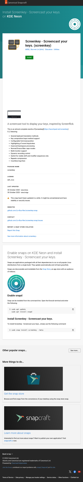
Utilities (56, 49)
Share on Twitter (70, 471)
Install (29, 57)
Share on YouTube (79, 471)
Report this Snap (13, 230)
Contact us (75, 477)
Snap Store (47, 269)
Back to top (7, 454)
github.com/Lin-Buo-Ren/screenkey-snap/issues (25, 220)
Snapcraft (44, 467)
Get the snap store (14, 393)
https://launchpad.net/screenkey (56, 129)
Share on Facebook (74, 471)
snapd (39, 467)
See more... (74, 350)
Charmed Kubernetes (19, 463)
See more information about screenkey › (22, 236)
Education (48, 49)
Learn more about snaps (17, 433)
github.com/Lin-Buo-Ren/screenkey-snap (22, 210)
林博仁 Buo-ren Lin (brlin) (34, 49)
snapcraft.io (8, 441)
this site (52, 467)
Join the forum (7, 467)
